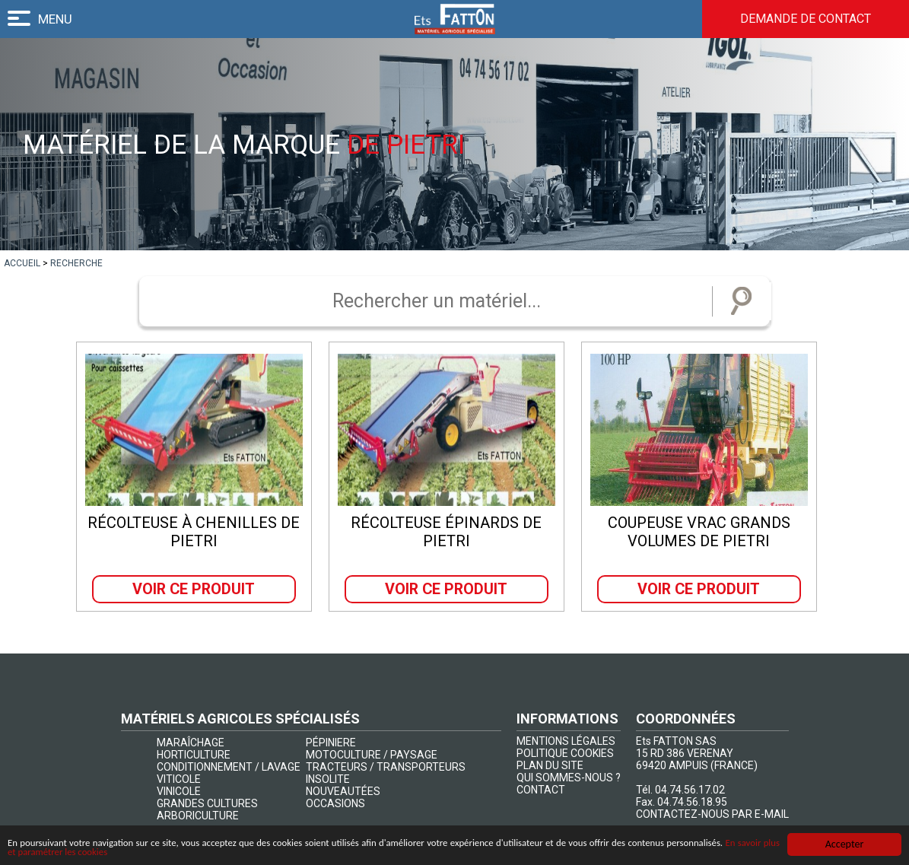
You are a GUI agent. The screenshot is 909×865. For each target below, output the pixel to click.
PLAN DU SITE (549, 765)
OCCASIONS (335, 803)
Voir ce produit (194, 589)
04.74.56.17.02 (690, 790)
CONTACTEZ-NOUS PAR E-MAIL (712, 814)
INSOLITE (328, 779)
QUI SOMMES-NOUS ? (568, 777)
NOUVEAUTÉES (343, 791)
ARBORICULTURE (198, 815)
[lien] (22, 263)
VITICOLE (179, 779)
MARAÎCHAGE (190, 742)
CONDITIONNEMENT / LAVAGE (228, 767)
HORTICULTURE (193, 755)
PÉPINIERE (331, 742)
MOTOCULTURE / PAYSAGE (371, 755)
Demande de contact (803, 19)
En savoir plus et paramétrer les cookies (157, 852)
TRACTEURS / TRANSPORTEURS (386, 767)
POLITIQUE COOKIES (565, 753)
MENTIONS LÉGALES (565, 741)
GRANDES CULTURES (207, 803)
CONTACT (540, 790)
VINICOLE (179, 791)
